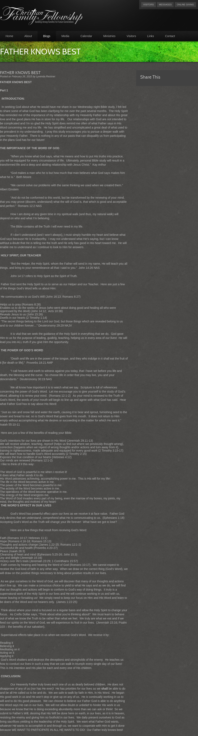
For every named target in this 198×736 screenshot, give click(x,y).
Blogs (46, 36)
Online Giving (185, 4)
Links (150, 36)
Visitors (148, 4)
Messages (165, 4)
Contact (170, 36)
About (28, 36)
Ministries (109, 36)
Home (9, 36)
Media (65, 36)
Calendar (86, 36)
